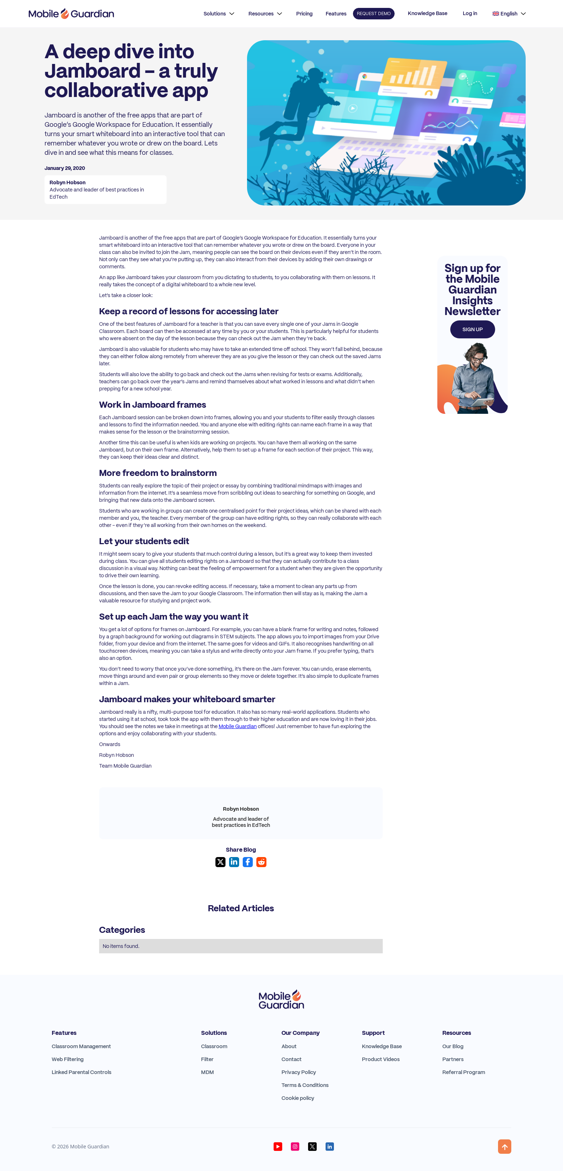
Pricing (304, 13)
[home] (71, 13)
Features (336, 13)
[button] (219, 13)
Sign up (472, 329)
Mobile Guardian (238, 726)
